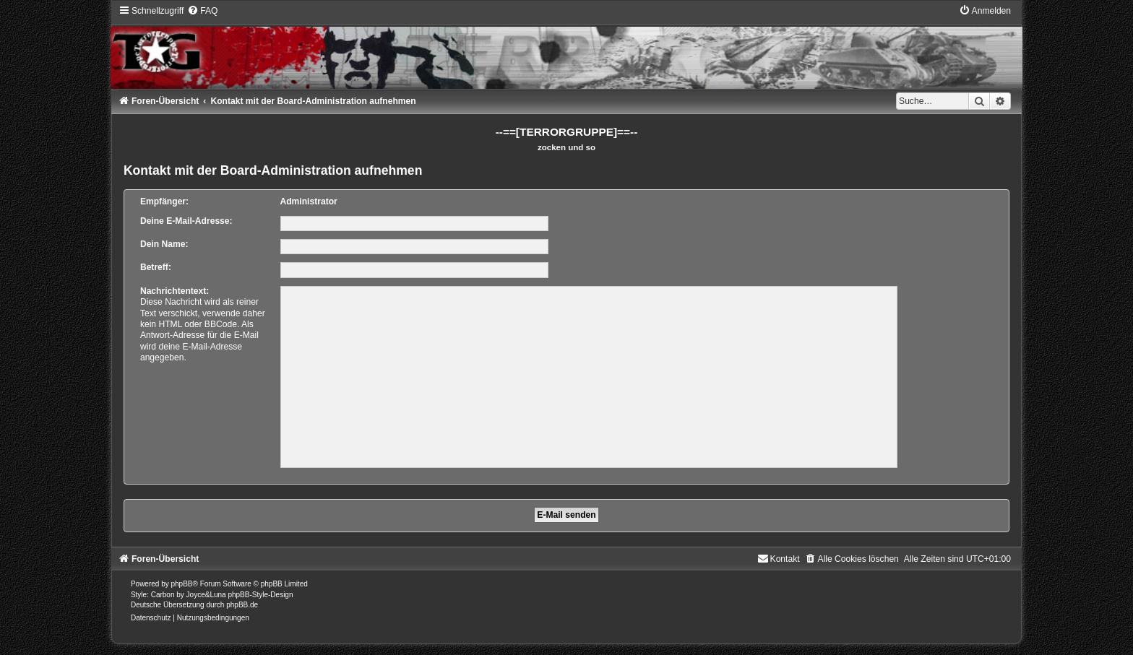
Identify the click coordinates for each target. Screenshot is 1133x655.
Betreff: (155, 267)
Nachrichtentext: (174, 291)
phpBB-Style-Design (260, 595)
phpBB (182, 584)
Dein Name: (164, 244)
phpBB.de (242, 605)
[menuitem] (202, 11)
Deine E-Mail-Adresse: (186, 221)
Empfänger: (164, 201)
